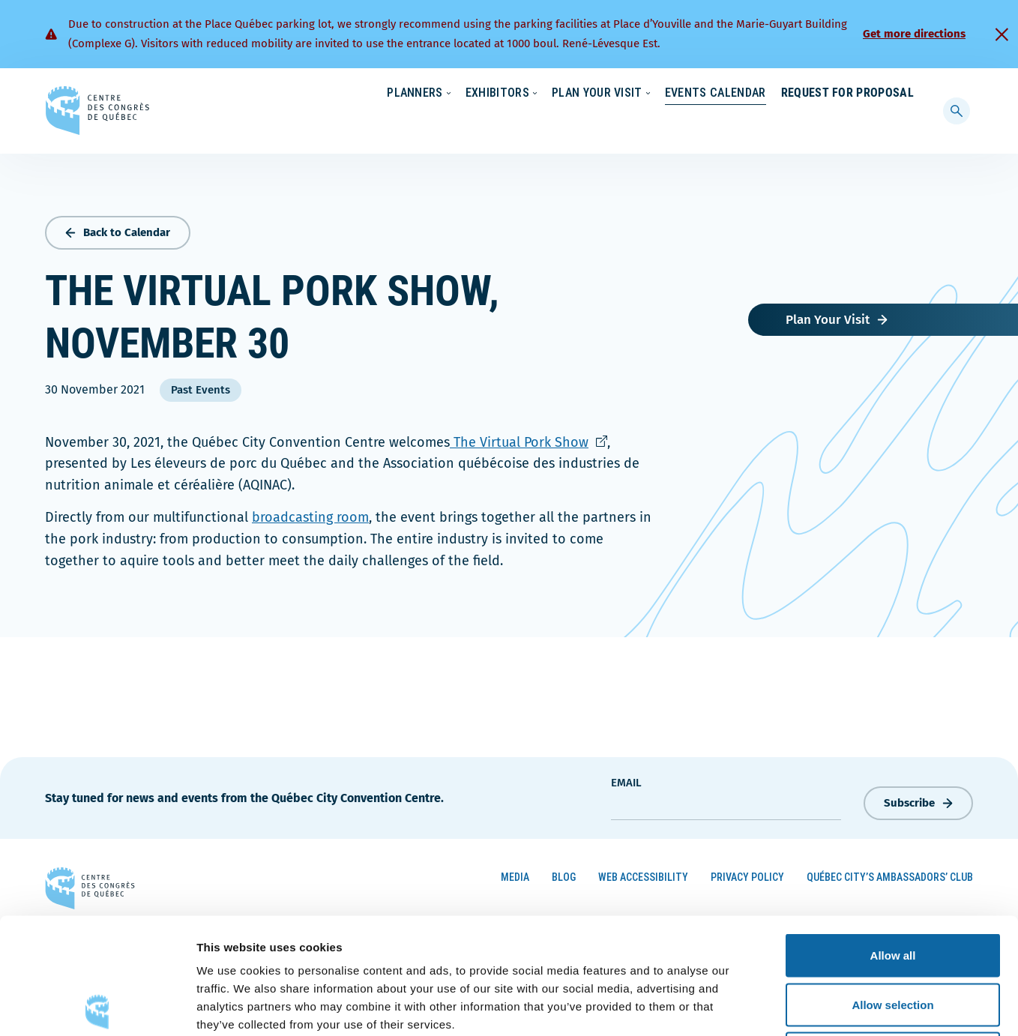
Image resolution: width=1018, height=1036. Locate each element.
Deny (893, 937)
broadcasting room (310, 514)
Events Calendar (700, 123)
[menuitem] (907, 92)
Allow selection (892, 888)
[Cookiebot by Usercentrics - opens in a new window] (97, 1007)
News (738, 93)
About (792, 93)
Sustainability (667, 93)
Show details (787, 1006)
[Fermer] (1001, 34)
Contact (853, 93)
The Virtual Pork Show (528, 438)
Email (626, 779)
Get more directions (914, 33)
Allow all (893, 839)
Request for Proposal (847, 123)
